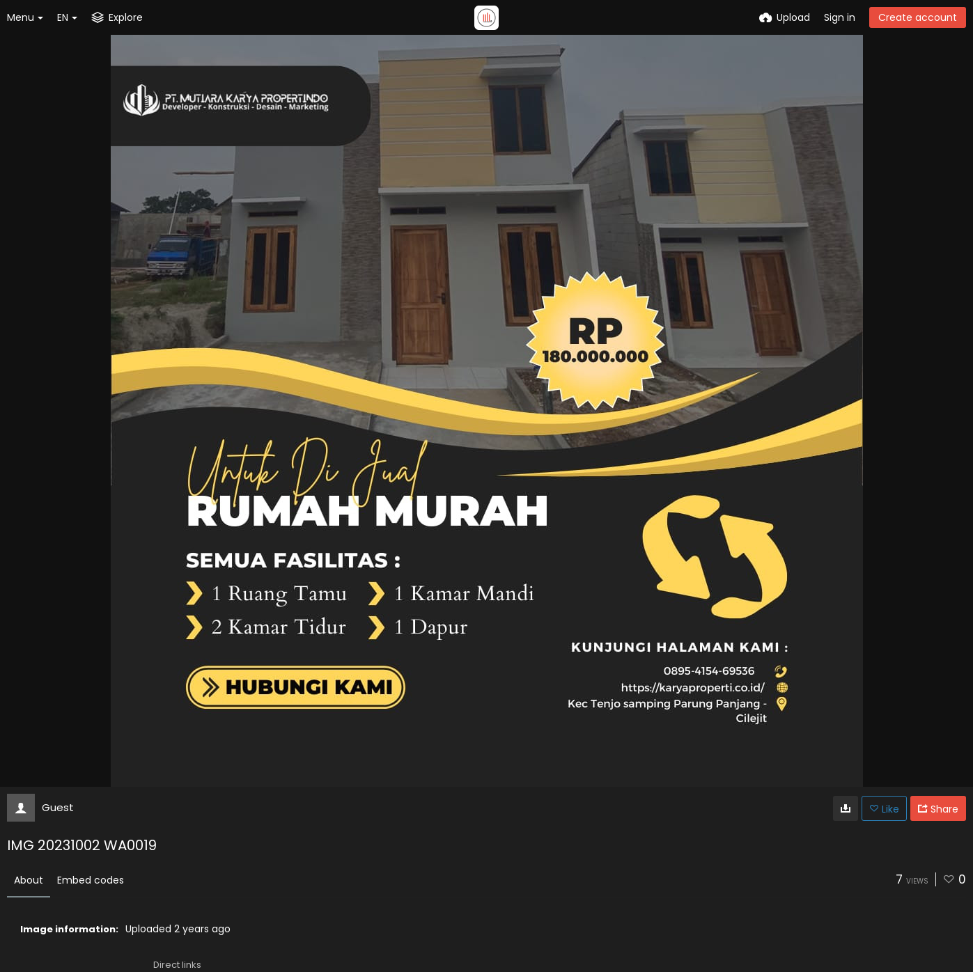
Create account (917, 17)
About (28, 880)
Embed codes (90, 880)
